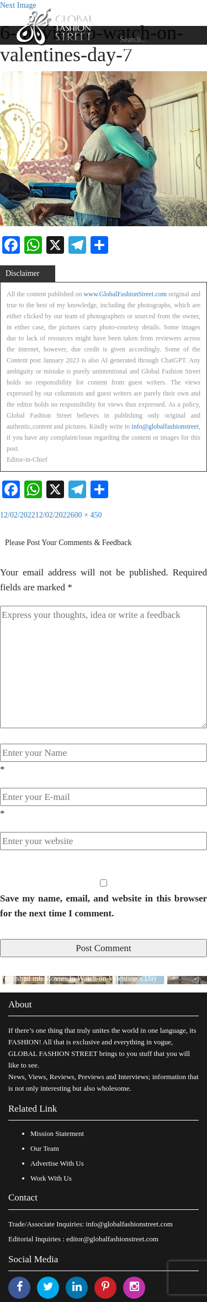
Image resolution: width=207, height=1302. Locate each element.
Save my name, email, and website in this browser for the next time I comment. (103, 906)
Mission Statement (57, 1133)
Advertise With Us (57, 1163)
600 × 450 (86, 515)
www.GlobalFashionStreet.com (125, 294)
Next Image (18, 5)
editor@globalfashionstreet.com (112, 1239)
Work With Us (51, 1178)
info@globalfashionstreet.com (129, 1224)
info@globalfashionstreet (165, 426)
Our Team (44, 1148)
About (20, 1004)
